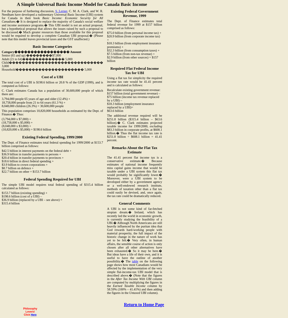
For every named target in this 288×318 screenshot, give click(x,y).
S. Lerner (61, 11)
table (135, 261)
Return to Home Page (144, 304)
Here (34, 314)
